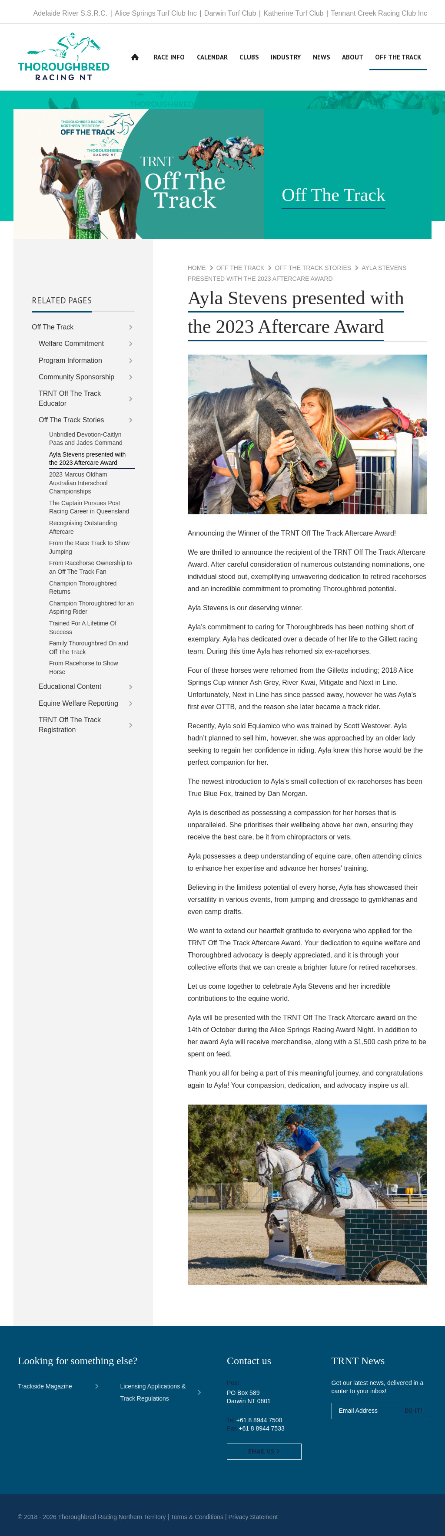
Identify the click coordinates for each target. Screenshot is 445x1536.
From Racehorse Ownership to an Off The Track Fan (90, 567)
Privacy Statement (253, 1516)
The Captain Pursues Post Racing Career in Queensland (89, 507)
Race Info (169, 57)
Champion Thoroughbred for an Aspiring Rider (91, 607)
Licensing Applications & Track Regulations (153, 1392)
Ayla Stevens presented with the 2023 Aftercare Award (87, 459)
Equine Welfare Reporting (78, 703)
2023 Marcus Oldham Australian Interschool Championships (78, 483)
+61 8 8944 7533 (262, 1428)
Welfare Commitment (71, 343)
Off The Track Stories (313, 267)
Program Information (70, 360)
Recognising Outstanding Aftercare (83, 527)
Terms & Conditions (197, 1516)
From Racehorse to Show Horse (83, 667)
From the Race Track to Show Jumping (89, 547)
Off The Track (398, 57)
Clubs (249, 57)
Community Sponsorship (76, 377)
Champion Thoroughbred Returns (82, 587)
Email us (264, 1451)
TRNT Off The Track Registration (70, 724)
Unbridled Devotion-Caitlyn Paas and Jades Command (86, 439)
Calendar (212, 57)
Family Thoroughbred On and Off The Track (89, 647)
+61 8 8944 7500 (259, 1420)
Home (135, 57)
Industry (286, 57)
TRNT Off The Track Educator (70, 398)
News (321, 57)
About (352, 57)
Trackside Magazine (45, 1386)
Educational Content (70, 686)
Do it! (413, 1410)
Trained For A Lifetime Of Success (82, 627)
